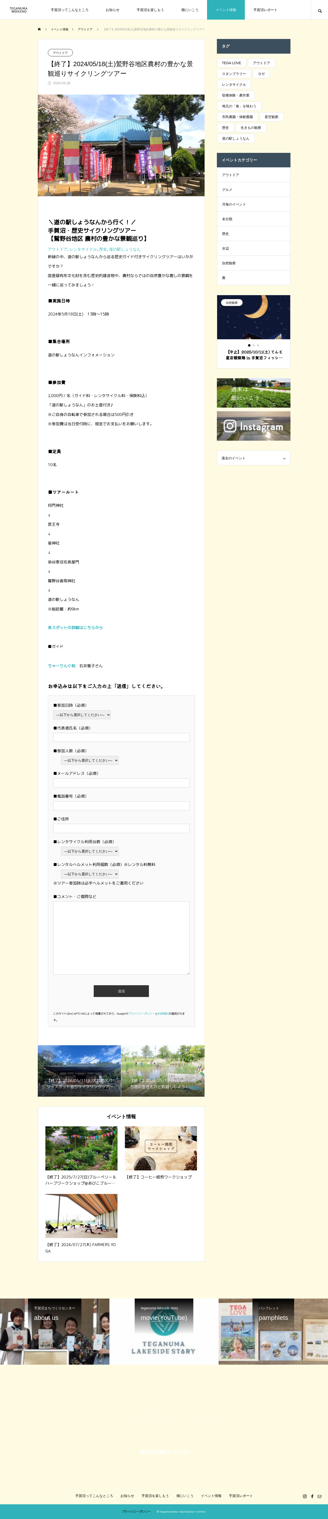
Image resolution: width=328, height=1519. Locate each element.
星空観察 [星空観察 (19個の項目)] (271, 117)
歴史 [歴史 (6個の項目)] (225, 128)
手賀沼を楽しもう (150, 10)
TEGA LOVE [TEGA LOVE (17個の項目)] (231, 63)
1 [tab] (249, 345)
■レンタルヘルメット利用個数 (80, 864)
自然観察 (229, 263)
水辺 (225, 248)
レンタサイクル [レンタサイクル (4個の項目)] (234, 84)
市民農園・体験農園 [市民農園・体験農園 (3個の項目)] (237, 117)
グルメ (227, 190)
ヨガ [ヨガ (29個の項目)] (261, 74)
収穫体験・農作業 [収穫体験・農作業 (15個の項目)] (235, 95)
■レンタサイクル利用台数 (76, 841)
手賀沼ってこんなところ (70, 10)
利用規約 (163, 1014)
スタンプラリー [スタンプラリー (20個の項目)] (234, 74)
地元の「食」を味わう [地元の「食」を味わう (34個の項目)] (239, 106)
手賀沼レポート (265, 10)
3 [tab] (258, 345)
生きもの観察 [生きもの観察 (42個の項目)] (251, 128)
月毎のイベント (234, 204)
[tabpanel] (253, 331)
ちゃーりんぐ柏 (61, 665)
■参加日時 (63, 705)
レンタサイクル (83, 249)
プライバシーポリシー (141, 1014)
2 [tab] (253, 345)
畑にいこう (189, 10)
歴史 (103, 249)
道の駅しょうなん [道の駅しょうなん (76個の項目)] (235, 138)
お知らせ (112, 10)
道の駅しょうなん (125, 249)
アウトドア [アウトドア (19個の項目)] (261, 63)
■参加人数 (63, 750)
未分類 (227, 219)
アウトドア (60, 53)
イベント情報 (226, 10)
